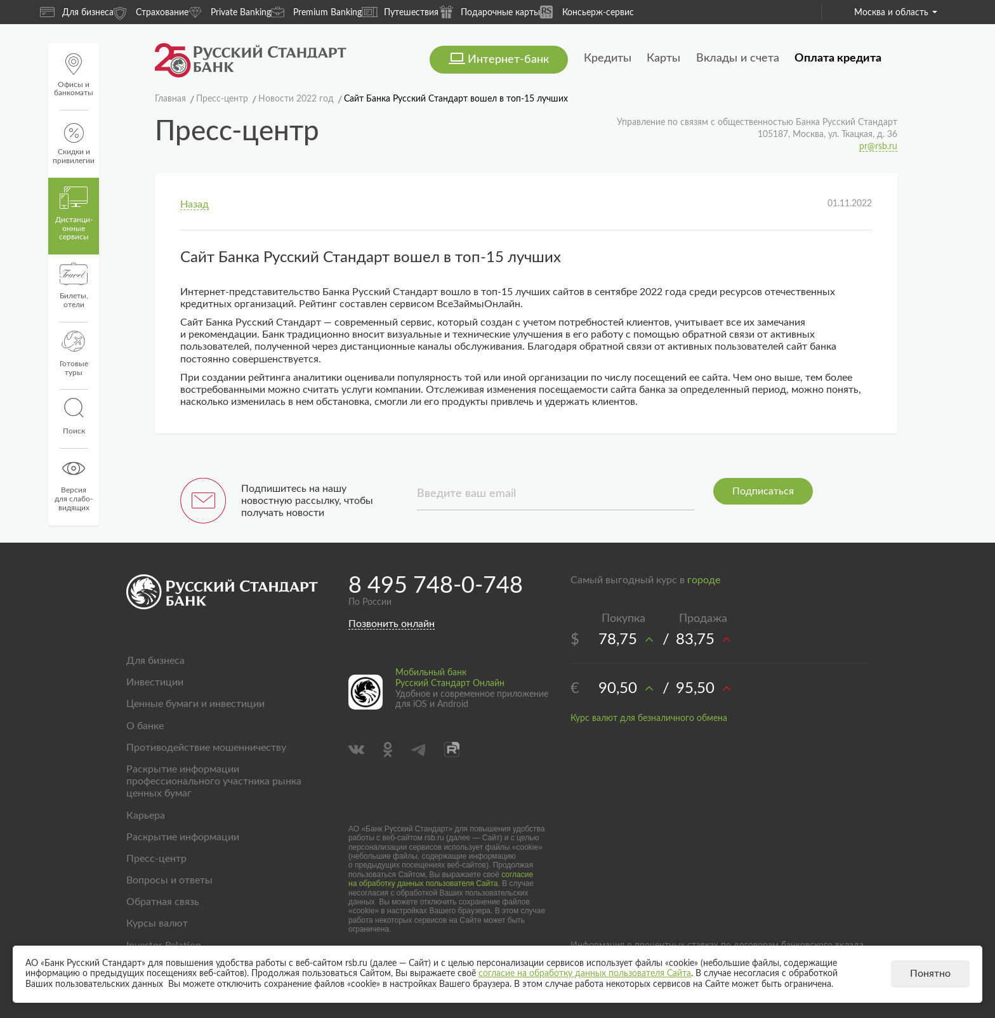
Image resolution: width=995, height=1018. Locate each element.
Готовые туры (74, 353)
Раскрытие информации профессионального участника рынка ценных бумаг (213, 781)
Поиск (74, 416)
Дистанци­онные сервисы (74, 214)
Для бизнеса (77, 12)
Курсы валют (157, 923)
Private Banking (229, 11)
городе (703, 580)
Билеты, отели (74, 285)
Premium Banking (316, 11)
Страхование (151, 11)
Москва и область (895, 12)
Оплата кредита (837, 58)
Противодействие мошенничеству (206, 748)
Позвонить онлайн (391, 624)
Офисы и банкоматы (73, 75)
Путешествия (400, 12)
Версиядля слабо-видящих (74, 484)
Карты (663, 58)
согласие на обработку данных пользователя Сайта (440, 879)
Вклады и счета (737, 58)
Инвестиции (154, 682)
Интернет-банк (508, 59)
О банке (145, 726)
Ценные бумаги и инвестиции (195, 704)
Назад (194, 204)
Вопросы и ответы (169, 880)
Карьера (145, 815)
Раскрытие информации (182, 837)
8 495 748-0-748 (435, 585)
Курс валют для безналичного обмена (648, 718)
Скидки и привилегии (74, 143)
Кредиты (607, 58)
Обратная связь (162, 902)
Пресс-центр (156, 859)
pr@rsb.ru (878, 146)
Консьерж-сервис (587, 11)
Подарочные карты (489, 11)
